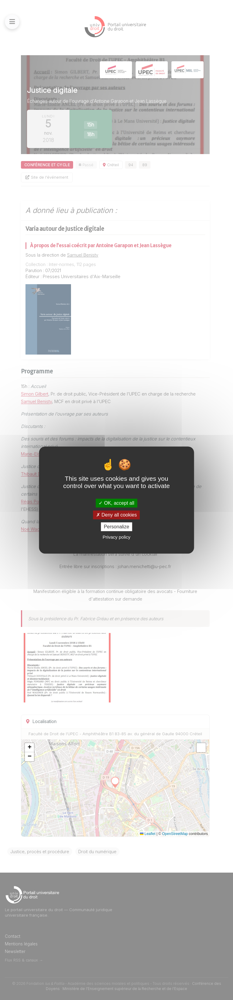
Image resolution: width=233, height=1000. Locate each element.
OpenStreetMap (175, 834)
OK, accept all (116, 503)
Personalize (116, 526)
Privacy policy (116, 537)
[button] (29, 747)
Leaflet (147, 834)
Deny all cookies (116, 514)
